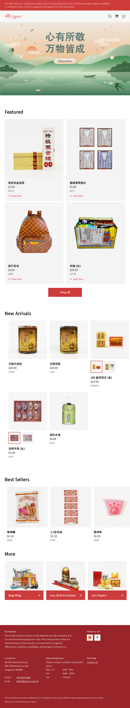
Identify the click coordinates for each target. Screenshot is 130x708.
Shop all (65, 292)
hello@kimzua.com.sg (27, 681)
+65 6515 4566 (23, 677)
